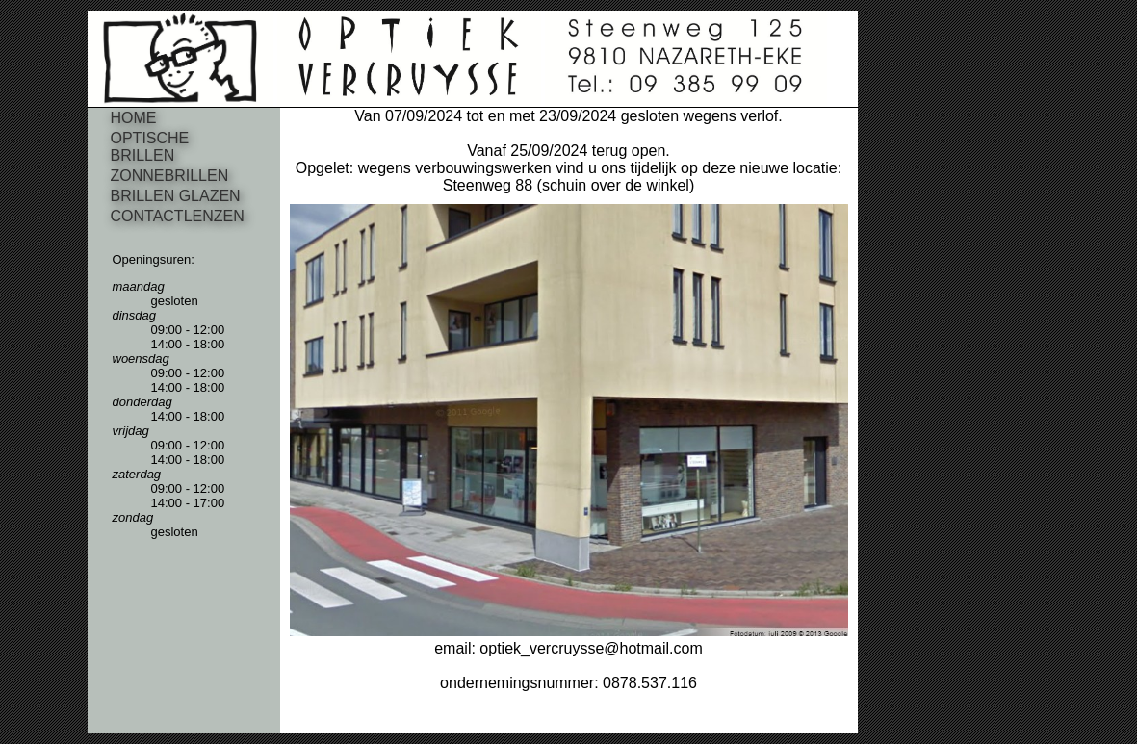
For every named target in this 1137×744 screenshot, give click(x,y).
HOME (134, 118)
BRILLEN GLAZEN (176, 196)
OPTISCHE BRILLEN (150, 147)
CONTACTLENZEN (178, 216)
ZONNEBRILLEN (170, 175)
